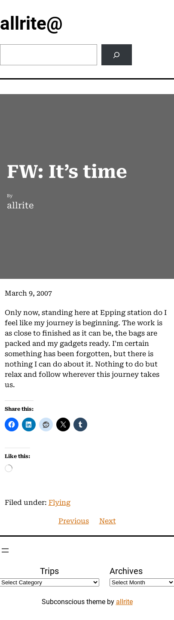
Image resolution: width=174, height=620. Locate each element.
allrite (124, 602)
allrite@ (31, 23)
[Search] (116, 54)
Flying (59, 502)
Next (107, 521)
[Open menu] (5, 550)
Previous (73, 521)
